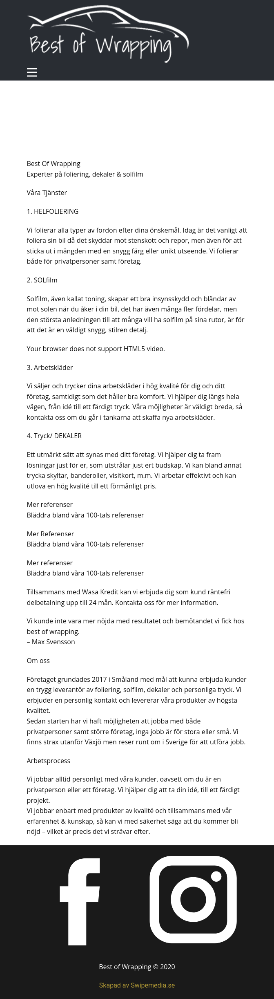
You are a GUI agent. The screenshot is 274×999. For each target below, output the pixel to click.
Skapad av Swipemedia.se (137, 985)
